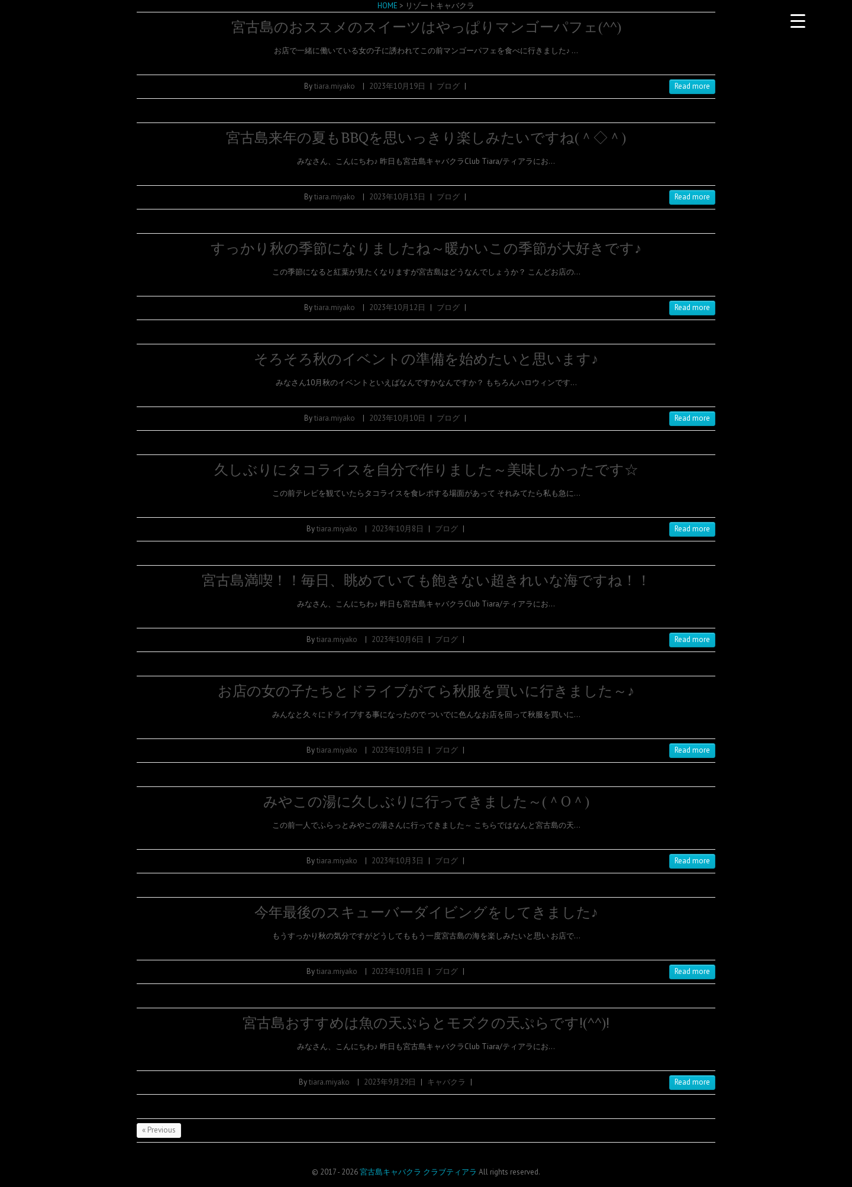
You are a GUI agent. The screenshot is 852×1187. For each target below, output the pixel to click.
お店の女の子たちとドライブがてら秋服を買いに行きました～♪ (426, 691)
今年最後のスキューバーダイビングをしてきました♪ (426, 912)
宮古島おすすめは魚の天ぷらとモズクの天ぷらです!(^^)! (426, 1023)
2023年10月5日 (398, 750)
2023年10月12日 (397, 307)
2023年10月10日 (397, 418)
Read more (692, 86)
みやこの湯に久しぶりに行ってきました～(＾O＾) (426, 801)
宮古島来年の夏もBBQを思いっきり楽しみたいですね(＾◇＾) (426, 138)
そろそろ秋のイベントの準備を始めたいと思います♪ (426, 359)
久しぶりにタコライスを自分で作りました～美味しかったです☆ (426, 470)
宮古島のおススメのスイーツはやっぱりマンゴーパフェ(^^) (426, 27)
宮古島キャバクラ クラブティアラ (418, 1172)
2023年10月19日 (397, 86)
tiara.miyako (334, 86)
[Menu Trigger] (797, 21)
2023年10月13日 (397, 197)
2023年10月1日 (398, 971)
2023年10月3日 (398, 861)
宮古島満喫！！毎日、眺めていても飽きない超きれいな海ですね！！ (426, 580)
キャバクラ (446, 1082)
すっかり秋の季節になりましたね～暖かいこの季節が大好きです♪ (426, 248)
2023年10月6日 (398, 639)
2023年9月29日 (390, 1082)
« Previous (159, 1130)
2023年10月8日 (398, 529)
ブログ (448, 86)
